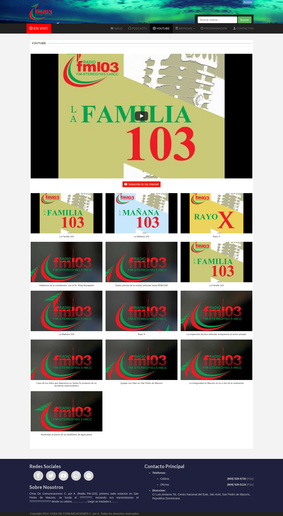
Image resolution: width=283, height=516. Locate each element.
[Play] (141, 116)
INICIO (116, 28)
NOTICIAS (185, 28)
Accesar (248, 2)
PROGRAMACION (214, 28)
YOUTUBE (161, 28)
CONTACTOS (243, 28)
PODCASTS (137, 28)
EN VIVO (38, 28)
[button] (66, 217)
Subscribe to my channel (141, 184)
